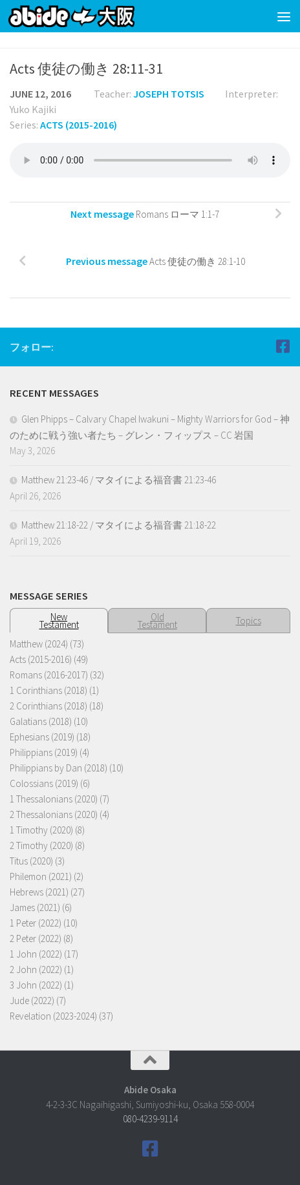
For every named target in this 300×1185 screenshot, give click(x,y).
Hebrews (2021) (39, 892)
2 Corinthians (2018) (48, 706)
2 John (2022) (36, 969)
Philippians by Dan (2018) (58, 768)
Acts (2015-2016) (78, 124)
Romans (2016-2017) (49, 675)
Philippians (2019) (44, 752)
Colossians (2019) (44, 783)
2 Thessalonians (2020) (54, 814)
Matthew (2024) (39, 644)
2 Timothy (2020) (41, 845)
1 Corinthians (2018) (48, 690)
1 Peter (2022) (35, 923)
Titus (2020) (31, 861)
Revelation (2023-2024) (53, 1016)
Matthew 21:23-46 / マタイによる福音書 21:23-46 (118, 480)
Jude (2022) (32, 1000)
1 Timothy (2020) (41, 830)
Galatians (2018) (41, 721)
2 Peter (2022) (35, 938)
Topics (248, 620)
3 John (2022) (36, 985)
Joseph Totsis (168, 93)
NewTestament (59, 621)
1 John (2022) (36, 954)
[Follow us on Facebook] (282, 346)
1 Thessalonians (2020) (54, 799)
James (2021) (35, 907)
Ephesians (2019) (42, 737)
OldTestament (157, 621)
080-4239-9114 (150, 1119)
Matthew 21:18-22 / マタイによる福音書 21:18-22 (118, 525)
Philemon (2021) (41, 876)
